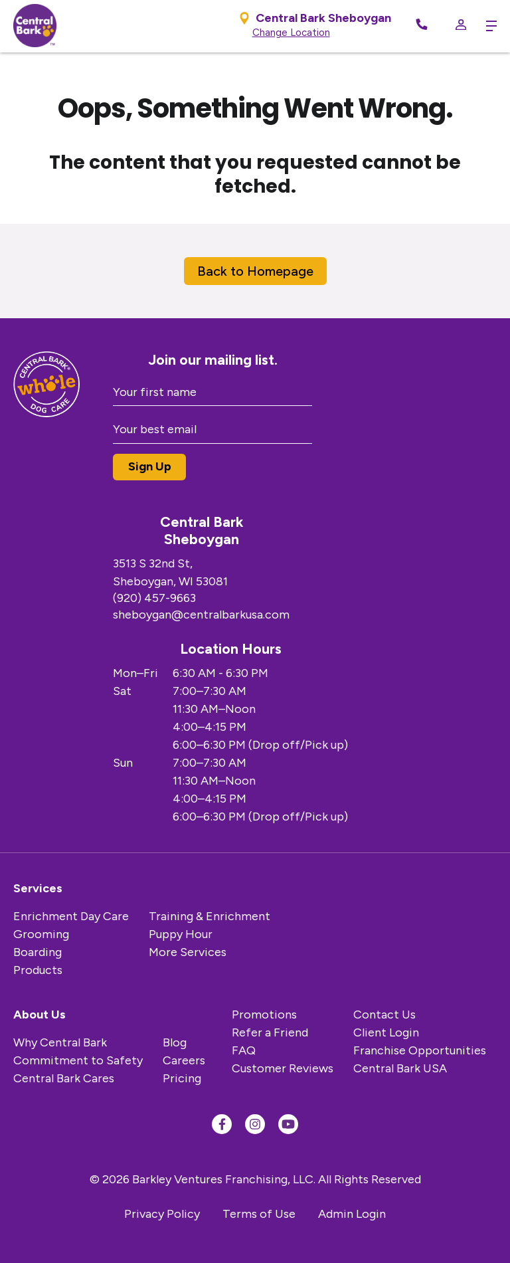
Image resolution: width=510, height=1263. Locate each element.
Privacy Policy (162, 1214)
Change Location (291, 33)
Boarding (37, 952)
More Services (187, 952)
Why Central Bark (60, 1042)
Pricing (182, 1078)
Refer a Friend (270, 1032)
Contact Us (384, 1014)
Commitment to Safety (78, 1060)
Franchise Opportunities (419, 1050)
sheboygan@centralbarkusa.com (201, 614)
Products (37, 970)
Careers (184, 1060)
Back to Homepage (255, 271)
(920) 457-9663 (154, 598)
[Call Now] (421, 26)
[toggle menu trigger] (488, 26)
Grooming (41, 934)
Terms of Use (259, 1214)
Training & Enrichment (209, 916)
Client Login (386, 1032)
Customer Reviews (282, 1068)
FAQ (244, 1050)
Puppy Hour (180, 934)
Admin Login (352, 1214)
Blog (175, 1042)
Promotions (264, 1014)
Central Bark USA (400, 1068)
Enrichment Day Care (71, 916)
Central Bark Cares (63, 1078)
